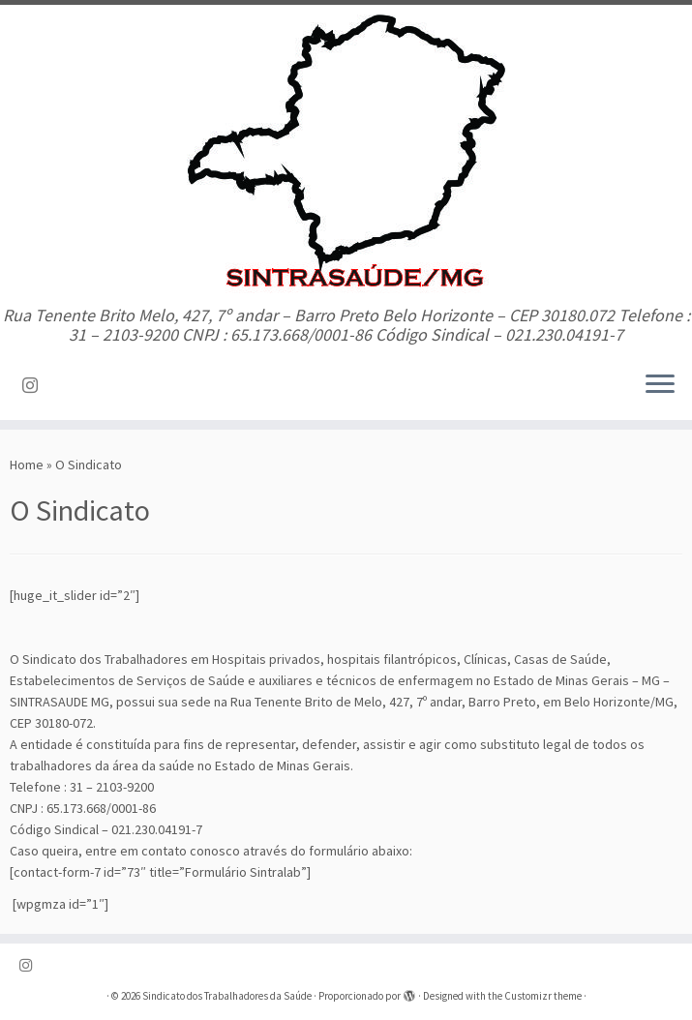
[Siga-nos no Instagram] (36, 386)
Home (27, 464)
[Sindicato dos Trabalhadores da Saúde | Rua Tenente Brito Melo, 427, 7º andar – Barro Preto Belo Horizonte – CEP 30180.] (346, 155)
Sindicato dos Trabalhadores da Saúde (227, 996)
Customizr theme (543, 996)
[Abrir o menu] (660, 385)
